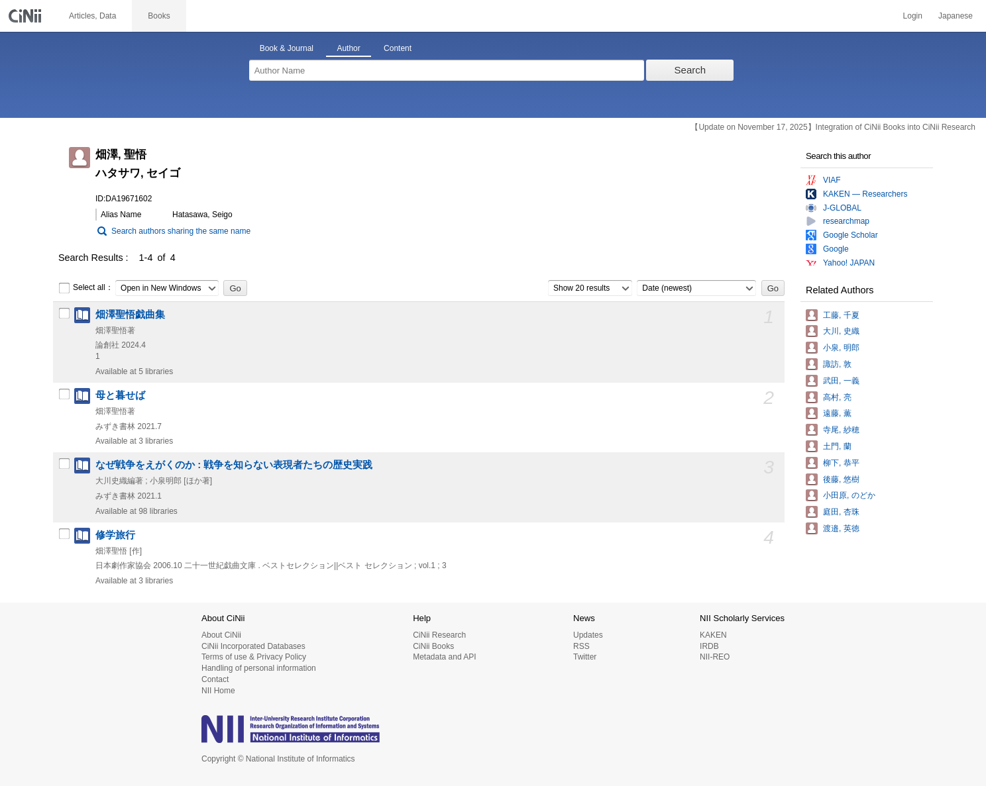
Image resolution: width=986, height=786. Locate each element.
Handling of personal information (258, 668)
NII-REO (715, 657)
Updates (588, 635)
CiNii (26, 16)
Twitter (584, 657)
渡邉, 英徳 (841, 528)
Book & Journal (286, 48)
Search (690, 69)
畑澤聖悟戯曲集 (130, 314)
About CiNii (221, 635)
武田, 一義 (841, 380)
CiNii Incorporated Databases (253, 646)
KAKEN (713, 635)
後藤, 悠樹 (841, 479)
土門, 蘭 (837, 446)
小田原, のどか (849, 495)
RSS (581, 646)
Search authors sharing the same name (180, 231)
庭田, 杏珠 (841, 511)
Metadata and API (444, 657)
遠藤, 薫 (837, 413)
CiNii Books (433, 646)
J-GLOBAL (842, 208)
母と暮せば (120, 395)
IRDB (709, 646)
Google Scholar (850, 235)
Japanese (955, 16)
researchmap (846, 221)
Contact (215, 679)
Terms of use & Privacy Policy (253, 657)
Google (836, 249)
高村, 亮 (837, 397)
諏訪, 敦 (837, 364)
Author (348, 48)
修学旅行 (115, 535)
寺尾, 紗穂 (841, 429)
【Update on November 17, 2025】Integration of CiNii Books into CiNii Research (832, 127)
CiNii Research (439, 635)
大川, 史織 (841, 331)
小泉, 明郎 (841, 347)
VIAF (832, 180)
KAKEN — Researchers (865, 194)
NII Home (218, 690)
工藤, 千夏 (841, 315)
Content (397, 48)
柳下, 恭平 (841, 462)
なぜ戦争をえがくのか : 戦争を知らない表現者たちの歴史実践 (233, 465)
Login (912, 16)
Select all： (85, 288)
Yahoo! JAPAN (849, 263)
